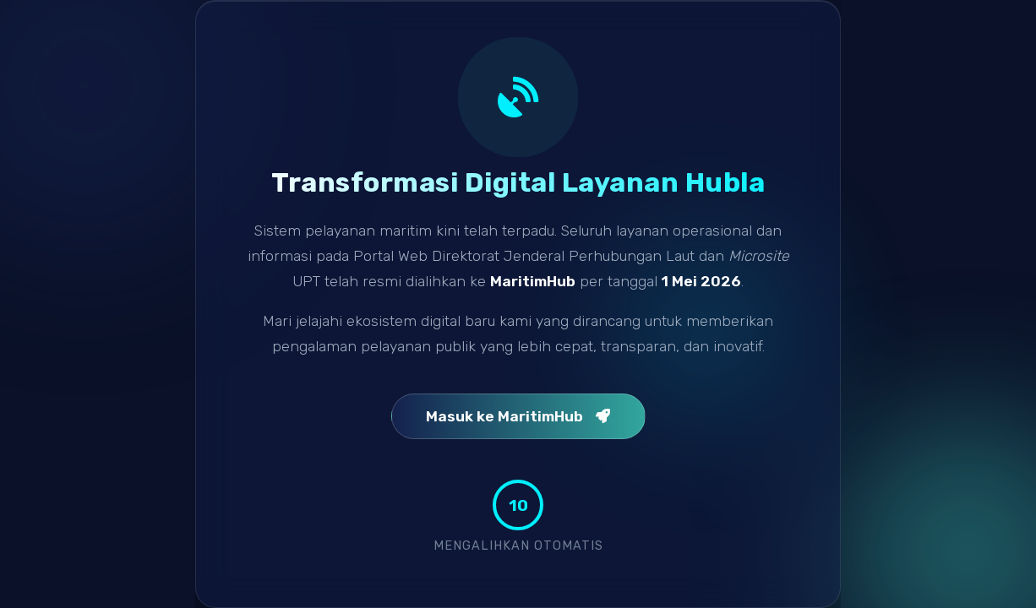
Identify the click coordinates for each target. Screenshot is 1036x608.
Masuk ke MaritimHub (518, 416)
